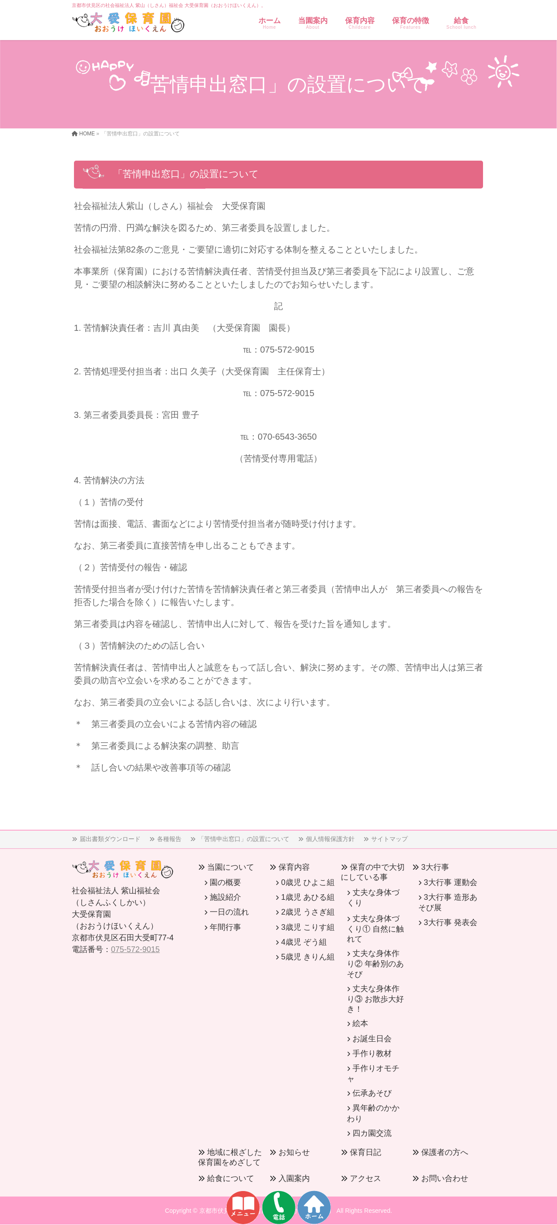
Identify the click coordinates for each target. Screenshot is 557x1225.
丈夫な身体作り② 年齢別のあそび (375, 963)
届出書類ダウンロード (110, 838)
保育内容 (294, 867)
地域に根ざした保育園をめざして (230, 1157)
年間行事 (225, 927)
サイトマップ (389, 838)
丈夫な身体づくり (373, 897)
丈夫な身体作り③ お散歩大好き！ (375, 998)
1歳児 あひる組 (308, 897)
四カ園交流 (372, 1133)
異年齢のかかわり (373, 1113)
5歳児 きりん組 (308, 956)
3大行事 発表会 (450, 922)
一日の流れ (229, 912)
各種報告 (169, 838)
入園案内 (294, 1178)
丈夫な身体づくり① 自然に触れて (375, 928)
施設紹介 (225, 897)
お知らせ (294, 1152)
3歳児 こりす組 (308, 927)
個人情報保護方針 (330, 838)
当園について (230, 867)
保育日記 (365, 1152)
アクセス (365, 1178)
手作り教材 (372, 1053)
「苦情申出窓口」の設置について (243, 838)
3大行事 (435, 867)
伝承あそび (372, 1093)
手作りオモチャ (373, 1073)
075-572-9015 (135, 949)
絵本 (360, 1023)
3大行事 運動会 (450, 882)
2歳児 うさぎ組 (308, 912)
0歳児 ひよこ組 (308, 882)
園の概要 (225, 882)
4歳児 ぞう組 (304, 942)
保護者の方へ (444, 1152)
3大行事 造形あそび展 (447, 902)
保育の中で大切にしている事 (373, 872)
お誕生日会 (372, 1038)
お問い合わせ (444, 1178)
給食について (230, 1178)
